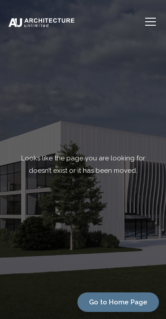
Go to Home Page (118, 302)
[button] (149, 21)
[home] (74, 22)
